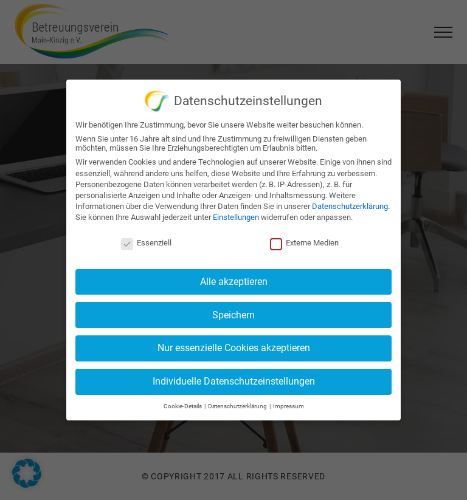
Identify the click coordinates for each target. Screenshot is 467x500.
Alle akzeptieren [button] (234, 278)
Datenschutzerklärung (350, 203)
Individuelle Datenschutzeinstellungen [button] (234, 379)
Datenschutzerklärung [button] (238, 403)
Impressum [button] (288, 403)
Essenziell (146, 240)
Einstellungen (236, 214)
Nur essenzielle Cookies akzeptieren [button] (233, 345)
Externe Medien (304, 240)
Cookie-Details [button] (183, 403)
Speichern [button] (233, 312)
